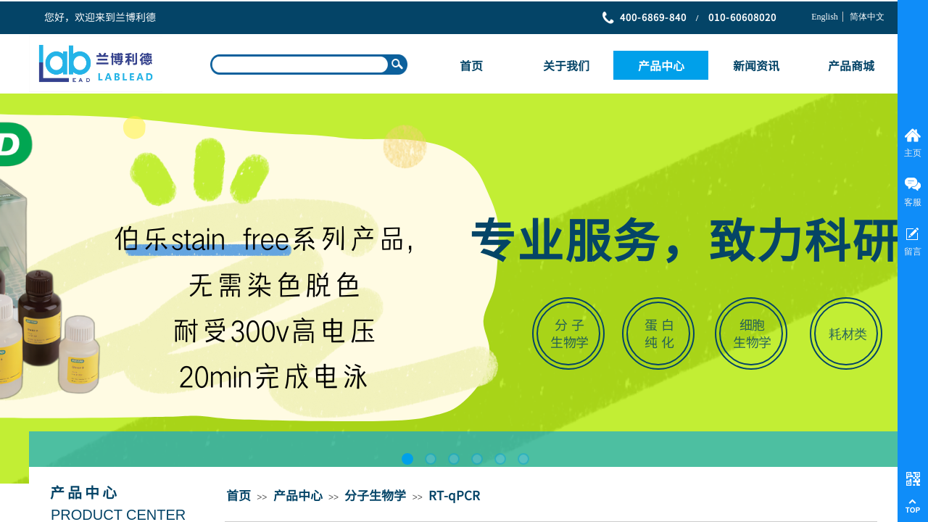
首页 (471, 65)
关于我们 (566, 65)
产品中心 (661, 65)
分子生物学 (375, 495)
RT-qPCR (454, 495)
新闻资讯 (756, 65)
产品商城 (851, 65)
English (824, 17)
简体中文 (867, 17)
